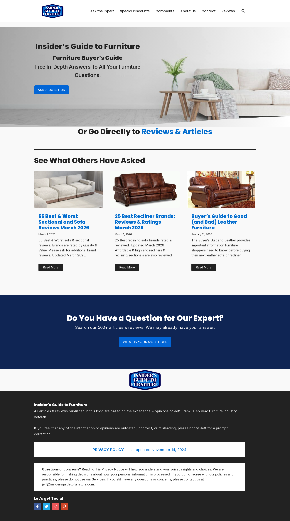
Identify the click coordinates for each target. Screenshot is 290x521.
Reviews (228, 11)
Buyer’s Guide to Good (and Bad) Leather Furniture (219, 222)
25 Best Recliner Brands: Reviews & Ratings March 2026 (145, 222)
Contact (209, 11)
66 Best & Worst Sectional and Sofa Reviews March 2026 (63, 222)
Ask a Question (51, 90)
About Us (188, 11)
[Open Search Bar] (243, 11)
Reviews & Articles (176, 131)
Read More (50, 267)
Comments (165, 11)
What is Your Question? (145, 342)
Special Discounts (135, 11)
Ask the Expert (102, 11)
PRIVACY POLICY (109, 449)
